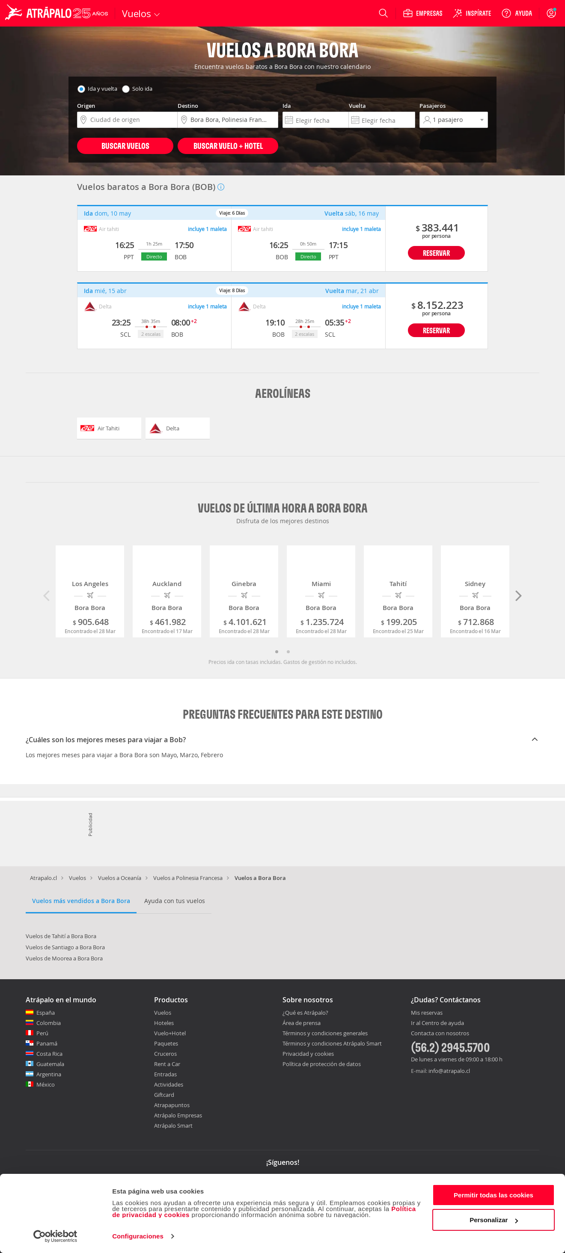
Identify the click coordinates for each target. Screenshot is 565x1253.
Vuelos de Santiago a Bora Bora (65, 947)
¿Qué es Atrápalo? (305, 1012)
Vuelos (77, 878)
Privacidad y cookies (308, 1053)
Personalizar (494, 1219)
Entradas (165, 1074)
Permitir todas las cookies (493, 1195)
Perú (42, 1033)
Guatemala (50, 1064)
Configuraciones (138, 1236)
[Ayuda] (516, 13)
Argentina (48, 1074)
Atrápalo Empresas (178, 1115)
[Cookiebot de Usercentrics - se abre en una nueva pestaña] (55, 1236)
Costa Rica (49, 1053)
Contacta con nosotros (440, 1033)
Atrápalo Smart (173, 1125)
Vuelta (357, 106)
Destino (188, 106)
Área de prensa (301, 1023)
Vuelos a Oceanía (119, 878)
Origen (86, 106)
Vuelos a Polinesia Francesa (188, 878)
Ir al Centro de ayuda (437, 1023)
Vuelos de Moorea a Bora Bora (64, 958)
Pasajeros (432, 106)
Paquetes (166, 1043)
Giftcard (164, 1095)
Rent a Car (167, 1064)
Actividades (168, 1084)
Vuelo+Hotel (170, 1033)
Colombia (48, 1023)
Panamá (46, 1043)
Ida (286, 106)
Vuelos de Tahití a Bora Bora (61, 936)
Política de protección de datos (321, 1064)
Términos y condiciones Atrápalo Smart (332, 1043)
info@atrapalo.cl (449, 1071)
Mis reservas (427, 1013)
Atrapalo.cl (43, 878)
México (45, 1084)
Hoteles (164, 1023)
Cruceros (165, 1053)
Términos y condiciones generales (325, 1033)
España (45, 1012)
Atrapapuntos (172, 1105)
